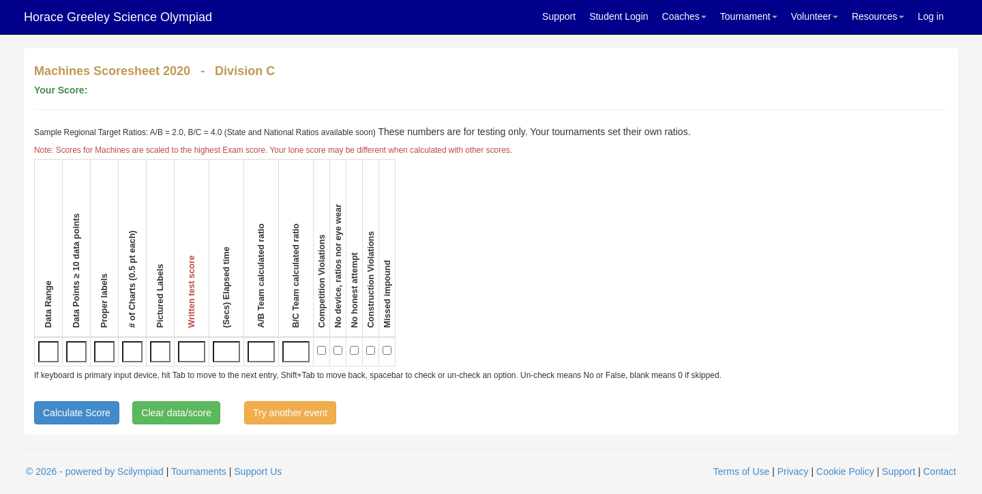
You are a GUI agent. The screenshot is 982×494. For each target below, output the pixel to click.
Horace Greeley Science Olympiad (118, 17)
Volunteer (814, 16)
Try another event (290, 412)
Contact (939, 471)
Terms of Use (741, 471)
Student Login (618, 16)
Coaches (684, 16)
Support (559, 16)
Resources (878, 16)
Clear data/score (176, 412)
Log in (931, 16)
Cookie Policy (845, 471)
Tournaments (198, 471)
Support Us (258, 471)
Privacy (793, 471)
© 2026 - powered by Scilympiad (95, 471)
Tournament (748, 16)
